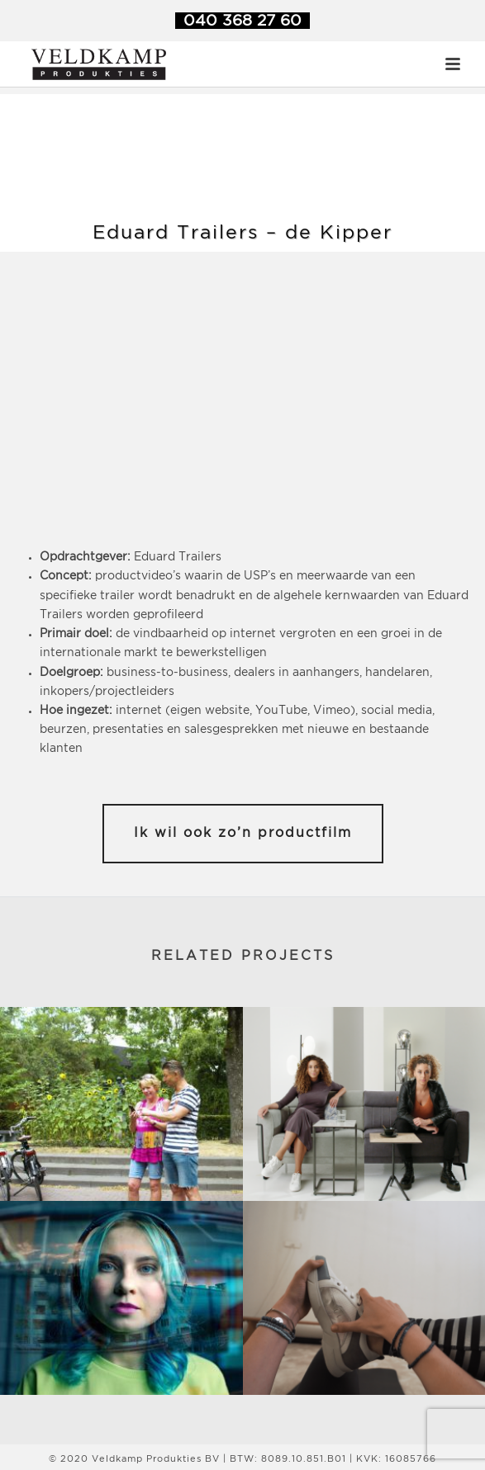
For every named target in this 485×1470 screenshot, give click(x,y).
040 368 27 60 (242, 21)
